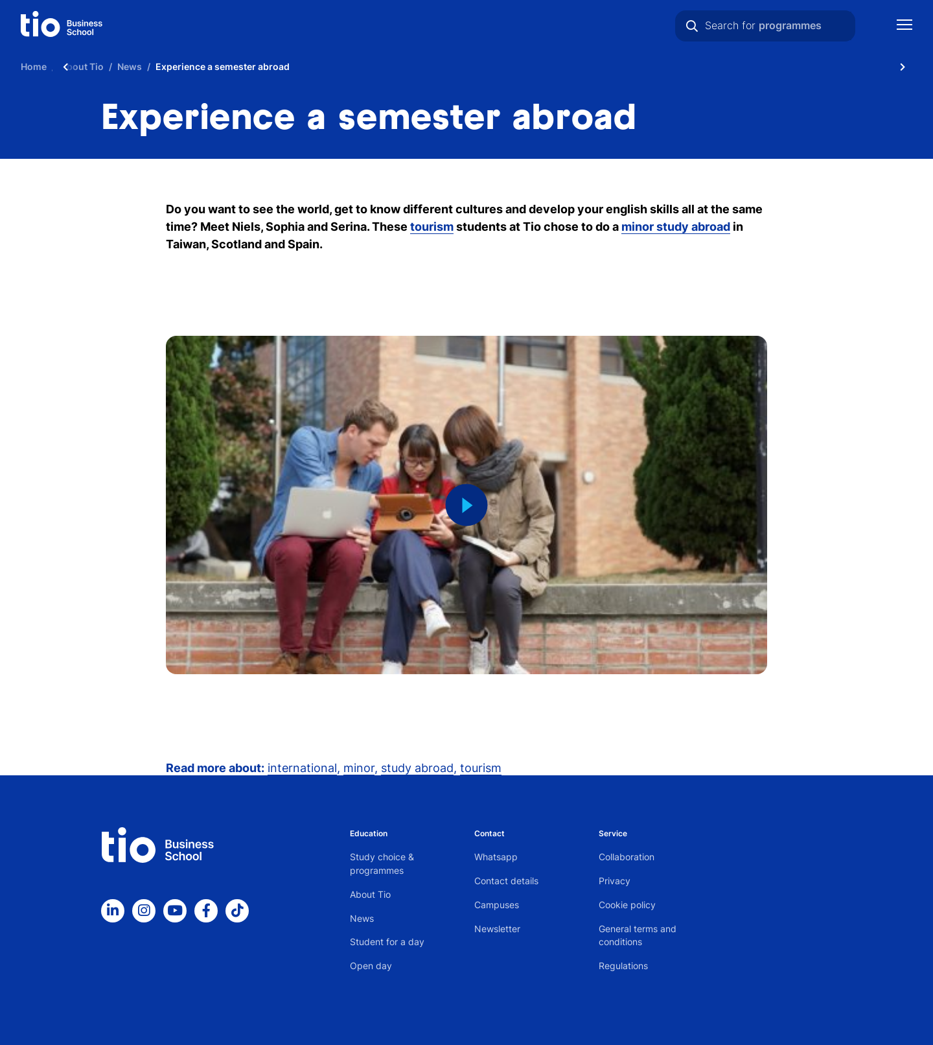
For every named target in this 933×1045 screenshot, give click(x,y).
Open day (371, 965)
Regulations (623, 965)
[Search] (692, 26)
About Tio (370, 894)
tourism (480, 768)
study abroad (417, 768)
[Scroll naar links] (65, 66)
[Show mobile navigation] (904, 26)
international (302, 768)
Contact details (506, 880)
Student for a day (387, 941)
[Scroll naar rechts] (903, 66)
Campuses (496, 904)
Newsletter (497, 928)
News (362, 918)
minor (358, 768)
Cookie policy (627, 904)
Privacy (614, 880)
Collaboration (626, 856)
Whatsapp (496, 856)
